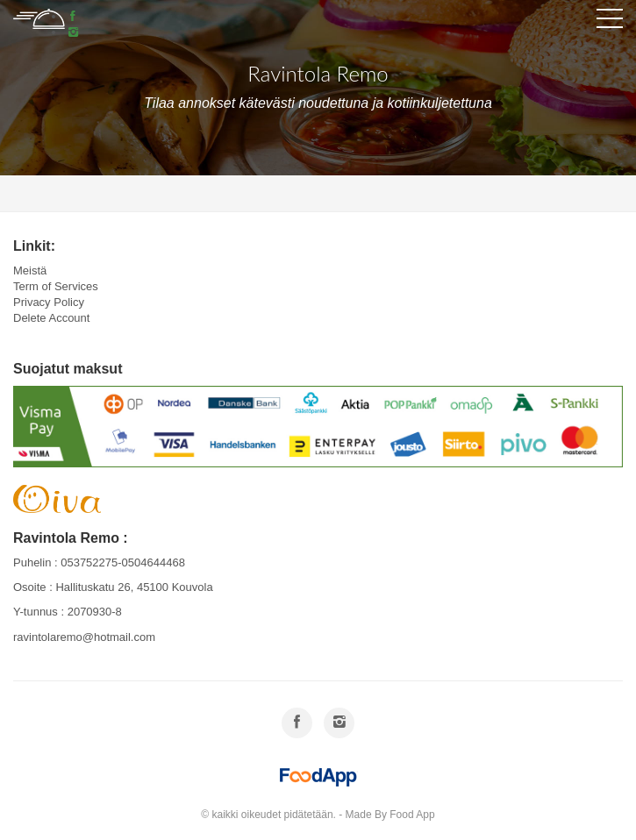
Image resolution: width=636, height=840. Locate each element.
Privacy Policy (48, 302)
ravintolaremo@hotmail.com (84, 637)
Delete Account (51, 317)
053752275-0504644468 (123, 562)
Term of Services (55, 286)
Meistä (29, 270)
